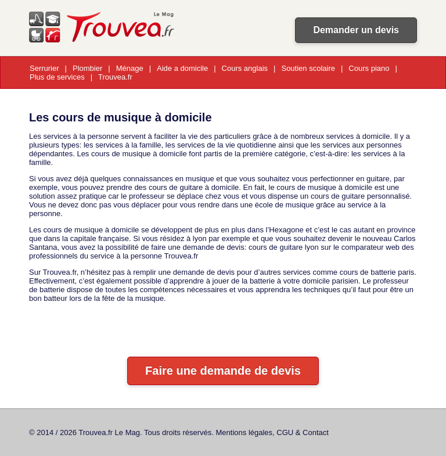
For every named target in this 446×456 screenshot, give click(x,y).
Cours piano (368, 68)
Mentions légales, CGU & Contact (272, 432)
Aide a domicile (182, 68)
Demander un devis (356, 30)
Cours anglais (245, 68)
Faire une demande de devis (223, 370)
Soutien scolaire (308, 68)
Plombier (87, 68)
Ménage (129, 68)
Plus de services (57, 77)
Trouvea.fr (115, 77)
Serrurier (44, 68)
